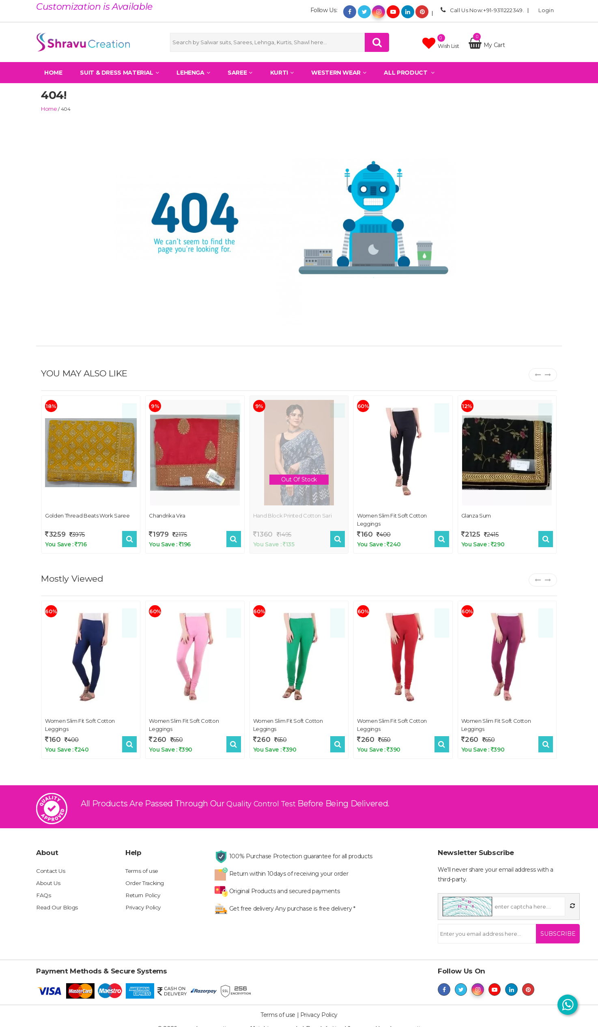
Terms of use (142, 866)
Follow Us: (324, 10)
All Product (409, 79)
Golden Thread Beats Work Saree (87, 514)
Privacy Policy (144, 902)
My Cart (487, 48)
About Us (48, 878)
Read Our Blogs (57, 902)
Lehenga (193, 79)
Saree (240, 79)
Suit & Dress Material (119, 79)
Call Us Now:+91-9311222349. (481, 9)
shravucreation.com (414, 1019)
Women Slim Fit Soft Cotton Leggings (392, 518)
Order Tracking (145, 878)
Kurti (282, 79)
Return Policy (143, 890)
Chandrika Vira (167, 514)
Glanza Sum (476, 514)
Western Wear (338, 79)
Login (543, 10)
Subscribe (554, 928)
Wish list (440, 46)
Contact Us (51, 866)
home (48, 108)
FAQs (43, 890)
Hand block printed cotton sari (292, 514)
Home (53, 79)
